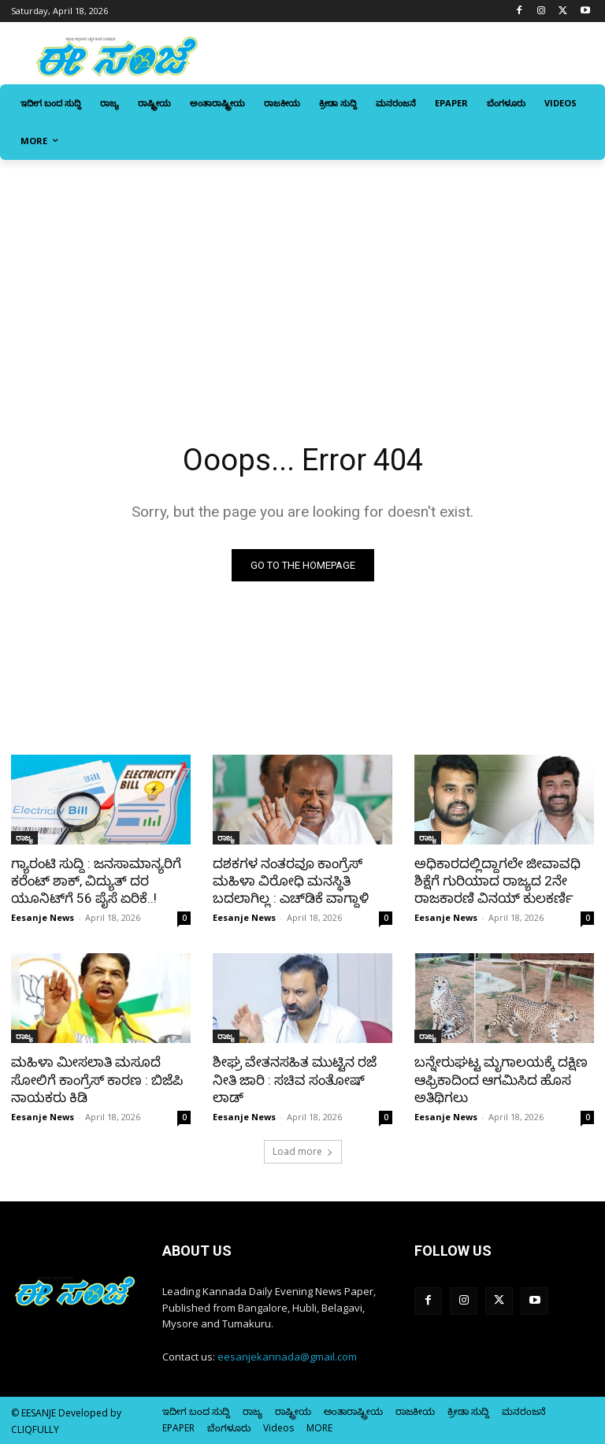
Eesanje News (42, 917)
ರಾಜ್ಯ (24, 837)
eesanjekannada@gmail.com (287, 1356)
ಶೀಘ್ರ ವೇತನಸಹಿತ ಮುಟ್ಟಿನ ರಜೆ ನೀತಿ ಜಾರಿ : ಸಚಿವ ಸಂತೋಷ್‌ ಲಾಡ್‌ (295, 1079)
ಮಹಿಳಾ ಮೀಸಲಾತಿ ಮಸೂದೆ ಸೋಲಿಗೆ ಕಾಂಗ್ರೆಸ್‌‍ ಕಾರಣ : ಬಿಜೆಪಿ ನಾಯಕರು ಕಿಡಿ (97, 1079)
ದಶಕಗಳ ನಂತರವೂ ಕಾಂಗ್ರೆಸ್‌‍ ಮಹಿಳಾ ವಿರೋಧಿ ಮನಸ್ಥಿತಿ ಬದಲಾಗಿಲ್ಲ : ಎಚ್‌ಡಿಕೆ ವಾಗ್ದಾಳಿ (291, 881)
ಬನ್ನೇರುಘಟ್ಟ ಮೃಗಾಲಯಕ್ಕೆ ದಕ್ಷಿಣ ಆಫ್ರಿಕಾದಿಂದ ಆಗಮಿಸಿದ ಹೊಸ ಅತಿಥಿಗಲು (501, 1079)
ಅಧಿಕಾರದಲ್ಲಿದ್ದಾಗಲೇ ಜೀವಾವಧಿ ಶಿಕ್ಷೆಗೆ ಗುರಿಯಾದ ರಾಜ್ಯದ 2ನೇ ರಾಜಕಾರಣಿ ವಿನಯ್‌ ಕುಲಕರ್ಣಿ (497, 881)
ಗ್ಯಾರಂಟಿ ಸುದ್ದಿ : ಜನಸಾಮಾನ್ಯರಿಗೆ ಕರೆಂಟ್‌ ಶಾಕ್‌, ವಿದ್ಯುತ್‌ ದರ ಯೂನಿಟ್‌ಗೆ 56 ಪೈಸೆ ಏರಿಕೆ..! (96, 881)
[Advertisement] (302, 278)
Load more (303, 1151)
